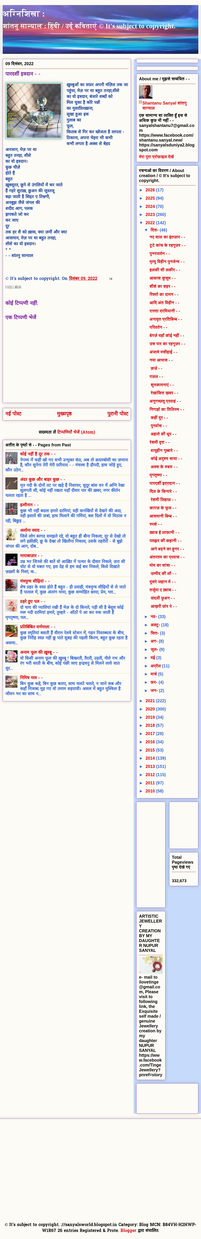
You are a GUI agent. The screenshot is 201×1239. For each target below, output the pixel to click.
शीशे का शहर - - (163, 286)
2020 (151, 709)
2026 (151, 190)
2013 (151, 766)
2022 (151, 222)
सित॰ (155, 633)
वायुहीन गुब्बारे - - (164, 450)
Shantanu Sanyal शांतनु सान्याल (164, 105)
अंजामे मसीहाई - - (164, 352)
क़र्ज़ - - (156, 368)
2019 (151, 717)
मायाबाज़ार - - (31, 556)
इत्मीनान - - (29, 505)
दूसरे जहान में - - (163, 581)
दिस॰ (155, 230)
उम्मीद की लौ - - (163, 573)
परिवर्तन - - (158, 327)
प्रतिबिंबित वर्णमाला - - (37, 627)
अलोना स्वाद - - (32, 531)
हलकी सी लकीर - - (165, 269)
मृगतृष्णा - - (158, 475)
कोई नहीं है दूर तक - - (38, 454)
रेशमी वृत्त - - (159, 442)
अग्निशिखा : (24, 13)
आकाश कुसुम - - (163, 278)
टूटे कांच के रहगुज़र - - (168, 245)
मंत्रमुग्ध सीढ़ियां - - (35, 582)
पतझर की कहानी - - (166, 540)
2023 (151, 214)
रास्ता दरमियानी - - (165, 311)
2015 (151, 750)
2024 (151, 206)
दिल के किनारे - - (163, 491)
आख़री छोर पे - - (163, 606)
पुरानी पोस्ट (117, 414)
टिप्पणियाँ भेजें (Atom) (76, 433)
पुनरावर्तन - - (160, 253)
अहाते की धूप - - (163, 434)
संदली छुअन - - (162, 598)
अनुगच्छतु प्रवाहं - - (165, 401)
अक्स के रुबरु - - (164, 466)
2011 (151, 782)
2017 (151, 733)
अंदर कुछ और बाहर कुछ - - (42, 480)
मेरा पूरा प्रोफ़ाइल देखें (156, 156)
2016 (151, 741)
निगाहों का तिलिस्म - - (167, 409)
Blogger (128, 1231)
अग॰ (155, 641)
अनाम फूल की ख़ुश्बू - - (39, 653)
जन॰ (155, 690)
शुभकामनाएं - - (162, 384)
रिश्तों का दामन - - (164, 294)
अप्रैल (156, 666)
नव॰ (154, 616)
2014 (151, 758)
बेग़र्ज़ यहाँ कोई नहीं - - (167, 335)
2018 (151, 725)
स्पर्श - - (156, 524)
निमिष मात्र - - (31, 678)
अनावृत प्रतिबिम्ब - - (166, 319)
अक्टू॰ (156, 624)
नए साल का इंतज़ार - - (167, 237)
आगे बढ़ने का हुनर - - (167, 549)
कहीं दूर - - (159, 417)
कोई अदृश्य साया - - (166, 458)
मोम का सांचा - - (162, 565)
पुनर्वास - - (158, 425)
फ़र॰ (155, 682)
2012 (151, 774)
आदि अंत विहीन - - (164, 302)
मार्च (154, 674)
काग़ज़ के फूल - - (163, 507)
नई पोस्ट (13, 414)
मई (153, 657)
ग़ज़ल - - (156, 376)
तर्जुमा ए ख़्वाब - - (163, 589)
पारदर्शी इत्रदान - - (165, 483)
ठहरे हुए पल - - (32, 602)
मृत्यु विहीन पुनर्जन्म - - (167, 261)
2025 (151, 198)
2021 (151, 700)
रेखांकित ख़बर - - (164, 393)
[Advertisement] (156, 853)
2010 (151, 791)
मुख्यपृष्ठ (64, 414)
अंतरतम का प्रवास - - (167, 557)
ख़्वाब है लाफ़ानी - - (164, 532)
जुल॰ (155, 649)
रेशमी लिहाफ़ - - (163, 499)
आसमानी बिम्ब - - (163, 516)
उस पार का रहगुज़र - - (167, 343)
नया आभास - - (161, 360)
